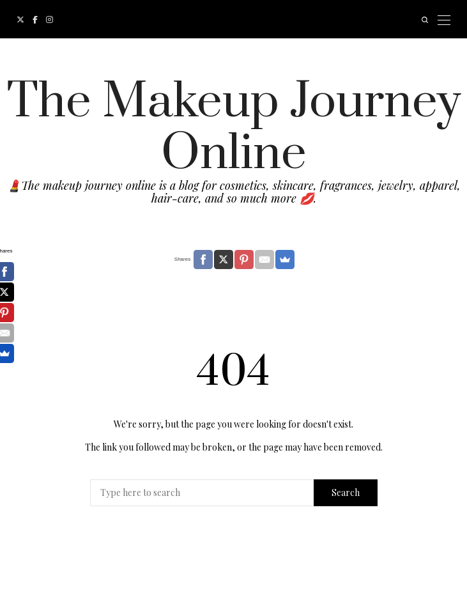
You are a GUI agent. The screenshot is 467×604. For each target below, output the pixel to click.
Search (346, 492)
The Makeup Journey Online (234, 128)
